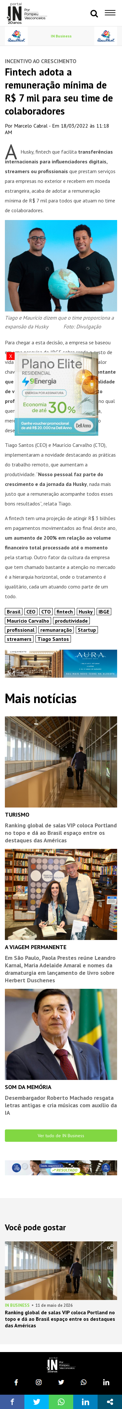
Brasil (13, 611)
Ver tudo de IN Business (61, 1136)
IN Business (61, 36)
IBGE (104, 611)
